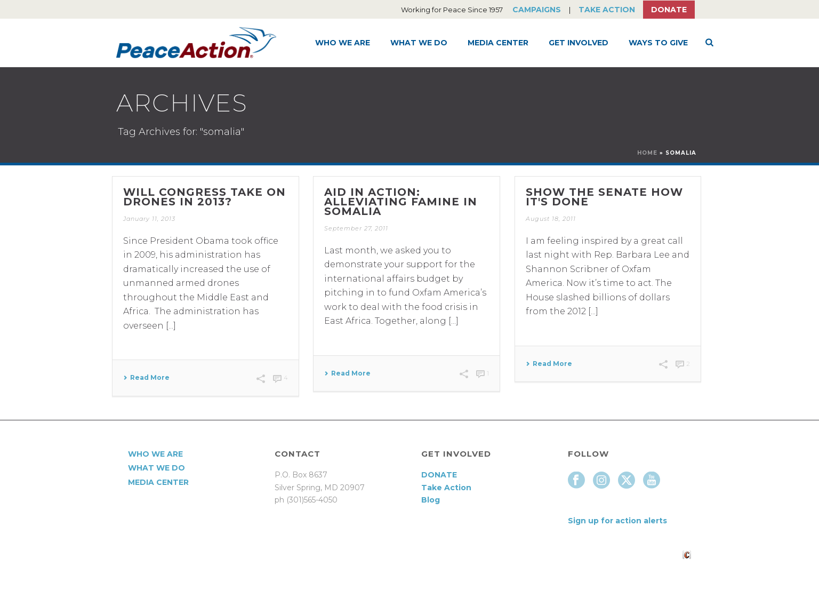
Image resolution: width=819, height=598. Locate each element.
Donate (669, 9)
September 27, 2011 (356, 228)
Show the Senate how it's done (604, 197)
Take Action (607, 9)
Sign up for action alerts (617, 520)
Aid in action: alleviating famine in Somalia (400, 202)
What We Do (418, 42)
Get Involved (578, 42)
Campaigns (536, 9)
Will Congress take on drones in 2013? (204, 197)
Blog (430, 500)
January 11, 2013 (149, 218)
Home (647, 152)
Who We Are (342, 42)
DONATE (439, 475)
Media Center (498, 42)
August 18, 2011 (551, 218)
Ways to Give (658, 42)
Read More (146, 377)
